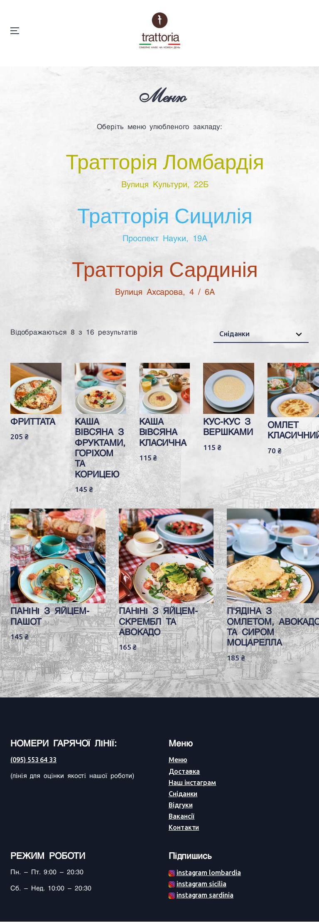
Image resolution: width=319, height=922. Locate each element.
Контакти (184, 828)
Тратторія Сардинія (165, 277)
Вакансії (182, 816)
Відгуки (181, 805)
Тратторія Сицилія (165, 224)
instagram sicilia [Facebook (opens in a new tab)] (202, 884)
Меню (178, 760)
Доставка (184, 771)
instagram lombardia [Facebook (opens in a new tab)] (209, 873)
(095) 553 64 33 (33, 760)
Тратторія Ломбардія (165, 170)
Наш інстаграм (192, 783)
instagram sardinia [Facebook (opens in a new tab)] (205, 895)
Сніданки (183, 794)
